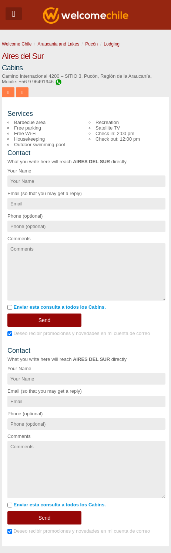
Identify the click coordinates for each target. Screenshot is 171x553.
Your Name (19, 171)
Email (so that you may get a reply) (44, 193)
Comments (19, 238)
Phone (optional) (25, 216)
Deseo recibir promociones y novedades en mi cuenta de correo (78, 333)
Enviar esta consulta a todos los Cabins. (56, 307)
